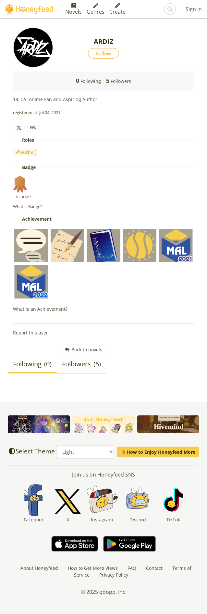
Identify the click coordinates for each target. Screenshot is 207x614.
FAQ (132, 568)
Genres (95, 9)
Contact (154, 568)
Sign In (194, 9)
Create (117, 9)
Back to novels (84, 349)
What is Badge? (27, 206)
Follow (103, 53)
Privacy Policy (113, 575)
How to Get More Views (93, 568)
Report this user (30, 333)
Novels (73, 9)
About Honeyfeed (39, 568)
